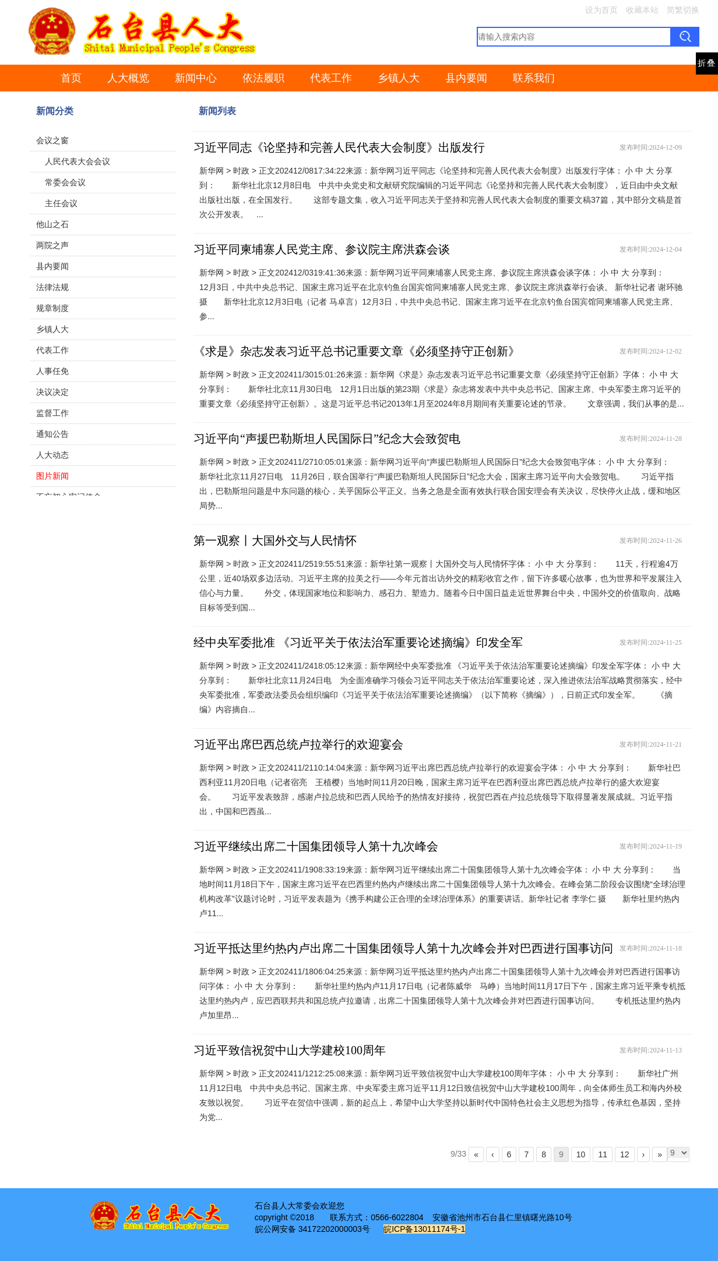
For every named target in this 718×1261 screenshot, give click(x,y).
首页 (71, 78)
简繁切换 (683, 10)
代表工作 (331, 78)
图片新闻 (52, 476)
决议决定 (52, 392)
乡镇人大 (399, 78)
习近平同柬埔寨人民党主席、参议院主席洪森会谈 (321, 249)
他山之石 (52, 224)
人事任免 (52, 371)
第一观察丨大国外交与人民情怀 (275, 540)
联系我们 (534, 78)
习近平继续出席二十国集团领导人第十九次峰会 (315, 846)
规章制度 (52, 308)
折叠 (707, 63)
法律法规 (52, 287)
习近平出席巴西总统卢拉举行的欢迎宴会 (298, 744)
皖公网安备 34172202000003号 (312, 1229)
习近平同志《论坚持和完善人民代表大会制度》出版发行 (339, 147)
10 (581, 1154)
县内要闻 (466, 78)
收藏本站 (642, 10)
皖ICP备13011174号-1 (424, 1229)
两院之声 (52, 245)
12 (624, 1154)
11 (602, 1154)
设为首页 (601, 10)
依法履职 (263, 78)
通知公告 (52, 434)
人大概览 (128, 78)
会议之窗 (52, 140)
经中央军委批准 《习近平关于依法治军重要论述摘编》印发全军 (358, 642)
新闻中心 (196, 78)
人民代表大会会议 (77, 161)
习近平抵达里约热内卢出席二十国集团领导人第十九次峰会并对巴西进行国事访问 (403, 948)
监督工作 (52, 413)
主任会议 (61, 203)
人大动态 (52, 455)
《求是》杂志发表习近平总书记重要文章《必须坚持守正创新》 (356, 351)
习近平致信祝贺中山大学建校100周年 (289, 1050)
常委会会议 (65, 182)
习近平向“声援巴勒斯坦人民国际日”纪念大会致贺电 (326, 438)
